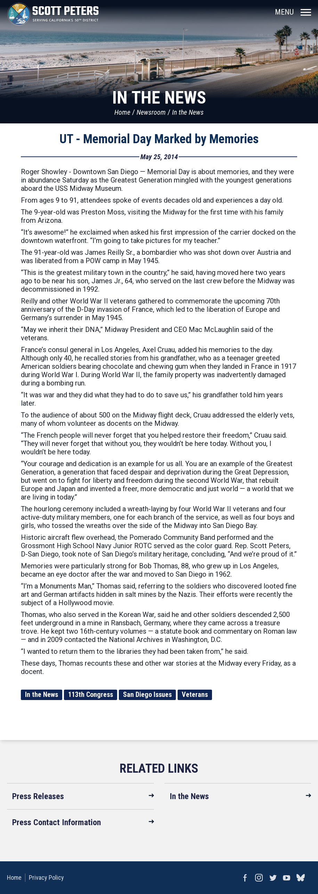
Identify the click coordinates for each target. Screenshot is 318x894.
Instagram (259, 877)
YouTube (287, 877)
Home (122, 112)
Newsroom (151, 112)
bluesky (301, 877)
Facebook (245, 877)
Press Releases (38, 796)
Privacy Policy (46, 877)
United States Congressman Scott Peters (53, 14)
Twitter (273, 877)
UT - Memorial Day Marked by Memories (159, 139)
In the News (188, 112)
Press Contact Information (56, 822)
